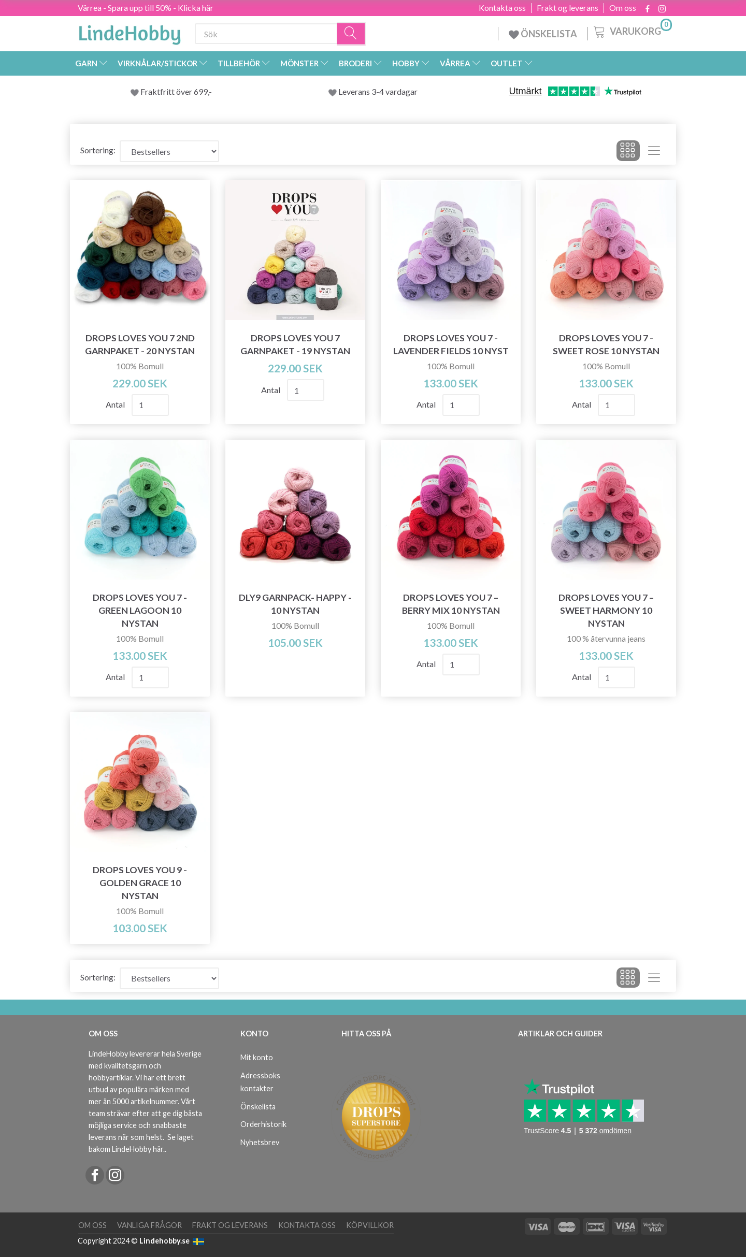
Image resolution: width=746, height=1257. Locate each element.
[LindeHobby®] (129, 31)
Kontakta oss (502, 7)
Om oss (622, 7)
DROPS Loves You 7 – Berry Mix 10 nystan (451, 604)
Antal (116, 404)
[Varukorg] (632, 31)
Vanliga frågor (149, 1225)
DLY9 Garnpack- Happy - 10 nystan (295, 604)
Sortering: (98, 150)
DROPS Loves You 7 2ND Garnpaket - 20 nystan (140, 344)
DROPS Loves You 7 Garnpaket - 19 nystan (295, 344)
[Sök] (351, 34)
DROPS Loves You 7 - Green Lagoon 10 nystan (140, 610)
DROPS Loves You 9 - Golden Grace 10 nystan (140, 882)
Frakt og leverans (567, 7)
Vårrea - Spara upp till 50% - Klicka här (145, 7)
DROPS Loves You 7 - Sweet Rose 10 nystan (606, 344)
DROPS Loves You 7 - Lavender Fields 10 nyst (451, 344)
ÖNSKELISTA (543, 33)
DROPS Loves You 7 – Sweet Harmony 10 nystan (606, 610)
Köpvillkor (370, 1225)
